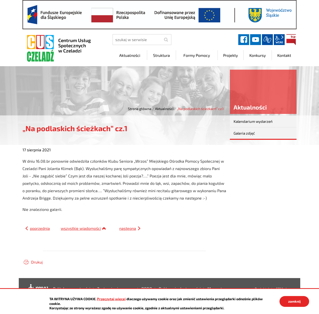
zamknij (294, 301)
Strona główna (139, 109)
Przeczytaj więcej (111, 299)
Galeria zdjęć (244, 133)
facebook (243, 39)
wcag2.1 (279, 39)
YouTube (255, 39)
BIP (291, 39)
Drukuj (37, 262)
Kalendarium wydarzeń (253, 121)
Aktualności (164, 109)
